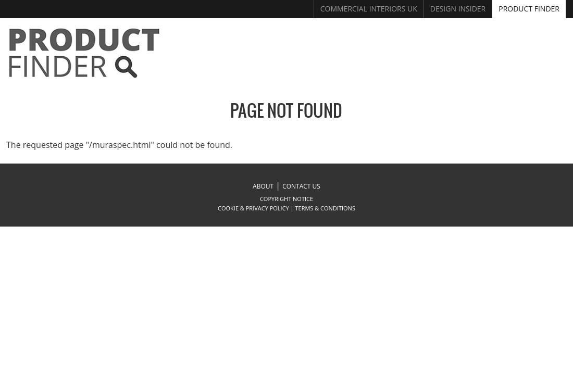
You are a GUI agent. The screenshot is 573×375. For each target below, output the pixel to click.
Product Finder (529, 9)
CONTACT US (301, 186)
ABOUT (263, 186)
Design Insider (458, 9)
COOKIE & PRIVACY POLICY (253, 208)
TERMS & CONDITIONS (325, 208)
